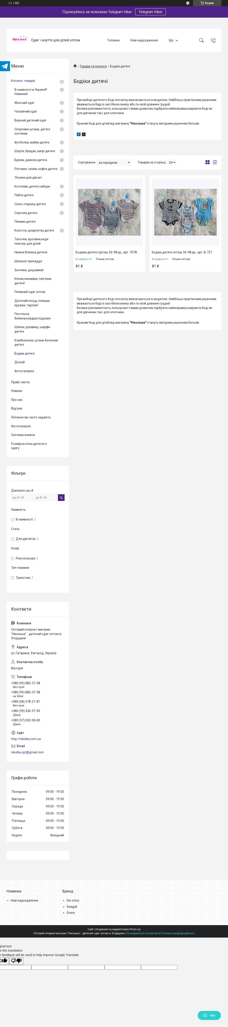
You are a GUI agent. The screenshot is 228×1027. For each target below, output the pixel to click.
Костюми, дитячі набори (32, 186)
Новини (16, 391)
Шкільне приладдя (28, 261)
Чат (209, 1015)
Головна (114, 40)
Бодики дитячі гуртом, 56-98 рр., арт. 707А (106, 252)
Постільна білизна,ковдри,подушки (32, 316)
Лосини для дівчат (28, 177)
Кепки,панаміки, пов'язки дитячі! (32, 281)
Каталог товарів (23, 81)
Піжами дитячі (25, 221)
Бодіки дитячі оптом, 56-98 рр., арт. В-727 (182, 252)
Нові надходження (144, 40)
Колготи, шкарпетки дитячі (34, 230)
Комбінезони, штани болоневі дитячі (36, 343)
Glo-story (73, 900)
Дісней (19, 362)
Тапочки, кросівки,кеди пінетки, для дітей (31, 241)
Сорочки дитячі (25, 213)
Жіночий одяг (24, 103)
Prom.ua (135, 929)
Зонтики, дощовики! (29, 270)
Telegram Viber (150, 12)
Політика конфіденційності (178, 933)
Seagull (72, 906)
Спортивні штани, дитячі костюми (32, 131)
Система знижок (23, 435)
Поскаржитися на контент (142, 933)
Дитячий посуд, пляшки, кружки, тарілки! (32, 303)
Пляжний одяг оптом (29, 292)
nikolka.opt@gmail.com (27, 752)
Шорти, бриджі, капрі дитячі (34, 151)
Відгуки (16, 408)
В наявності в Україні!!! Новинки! (30, 92)
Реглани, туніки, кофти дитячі (35, 169)
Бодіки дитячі (24, 353)
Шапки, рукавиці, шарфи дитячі (32, 329)
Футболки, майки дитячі (31, 142)
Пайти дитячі (24, 195)
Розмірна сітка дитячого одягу (29, 446)
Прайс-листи (20, 382)
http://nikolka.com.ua (26, 739)
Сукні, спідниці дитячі (30, 204)
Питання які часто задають (31, 417)
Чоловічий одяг (25, 111)
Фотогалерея (24, 371)
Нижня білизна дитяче (30, 252)
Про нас (16, 400)
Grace (71, 912)
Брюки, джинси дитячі (30, 160)
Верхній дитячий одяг (30, 120)
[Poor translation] (16, 961)
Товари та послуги (93, 66)
